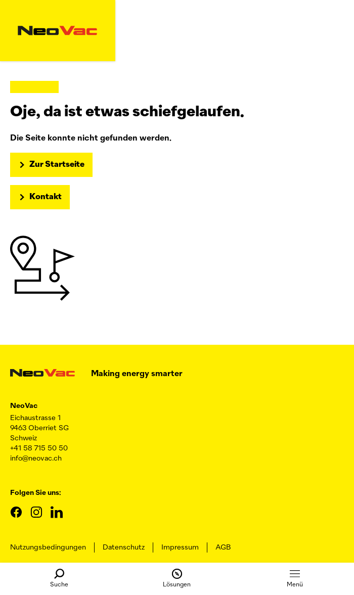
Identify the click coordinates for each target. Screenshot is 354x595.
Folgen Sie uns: (35, 492)
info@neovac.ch (36, 458)
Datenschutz (124, 547)
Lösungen (177, 578)
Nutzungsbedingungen (48, 547)
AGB (223, 547)
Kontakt (45, 197)
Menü (295, 578)
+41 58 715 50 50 (39, 448)
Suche (59, 578)
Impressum (180, 547)
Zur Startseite (56, 165)
